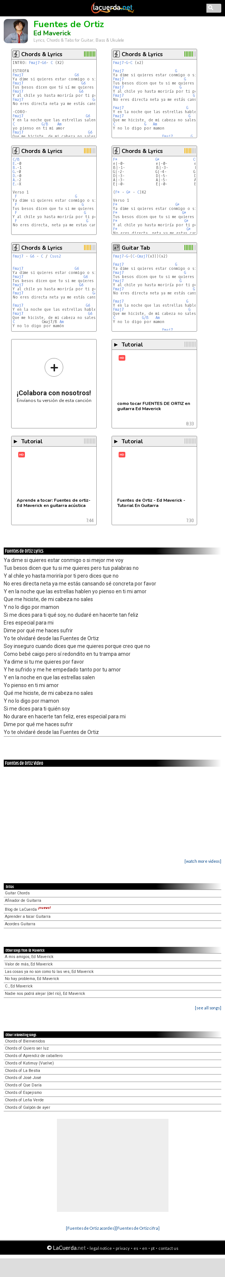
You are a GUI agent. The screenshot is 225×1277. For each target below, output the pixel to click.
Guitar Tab (136, 248)
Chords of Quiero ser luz (27, 1048)
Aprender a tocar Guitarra (28, 916)
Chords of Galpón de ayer (27, 1107)
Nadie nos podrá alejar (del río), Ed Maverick (45, 993)
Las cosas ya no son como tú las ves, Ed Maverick (49, 971)
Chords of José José (23, 1077)
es (136, 1248)
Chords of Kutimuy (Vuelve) (29, 1063)
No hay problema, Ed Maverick (32, 978)
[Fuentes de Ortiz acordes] (91, 1228)
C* (195, 159)
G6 (44, 62)
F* (115, 159)
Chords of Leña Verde (24, 1100)
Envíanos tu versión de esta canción (54, 380)
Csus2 (55, 256)
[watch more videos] (202, 861)
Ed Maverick (52, 33)
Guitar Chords (17, 893)
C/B (16, 159)
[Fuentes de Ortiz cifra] (138, 1228)
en (144, 1248)
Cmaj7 (142, 256)
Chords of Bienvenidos (25, 1041)
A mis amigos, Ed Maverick (29, 956)
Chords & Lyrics (41, 54)
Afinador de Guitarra (23, 900)
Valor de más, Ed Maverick (29, 964)
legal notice (101, 1248)
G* (157, 159)
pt (153, 1248)
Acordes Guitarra (20, 924)
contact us (168, 1248)
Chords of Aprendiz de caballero (33, 1055)
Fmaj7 (34, 62)
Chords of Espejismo (23, 1092)
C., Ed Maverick (19, 986)
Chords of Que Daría (23, 1085)
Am (59, 124)
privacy (123, 1248)
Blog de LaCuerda (28, 909)
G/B (45, 124)
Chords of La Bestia (22, 1070)
